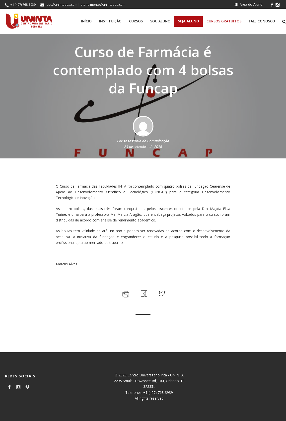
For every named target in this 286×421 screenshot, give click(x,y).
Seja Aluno (188, 21)
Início (86, 21)
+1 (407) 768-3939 (23, 4)
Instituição (110, 21)
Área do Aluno (248, 4)
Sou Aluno (160, 21)
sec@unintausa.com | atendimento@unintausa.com (86, 4)
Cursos (136, 21)
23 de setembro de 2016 (143, 146)
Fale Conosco (262, 21)
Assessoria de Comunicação (146, 141)
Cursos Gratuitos (224, 21)
